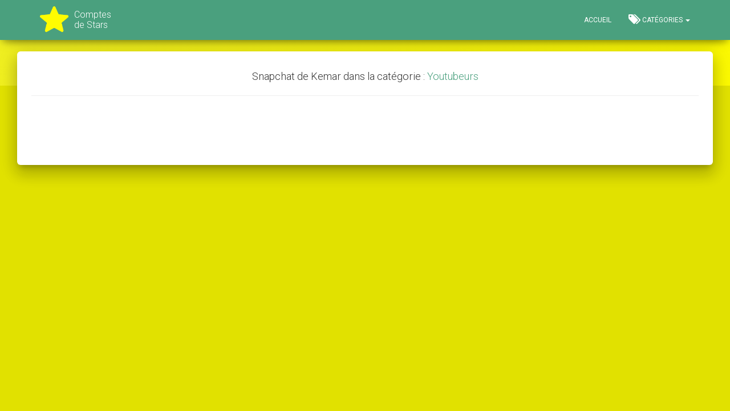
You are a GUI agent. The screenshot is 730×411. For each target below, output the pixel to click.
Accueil (597, 20)
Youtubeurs (452, 76)
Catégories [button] (659, 19)
